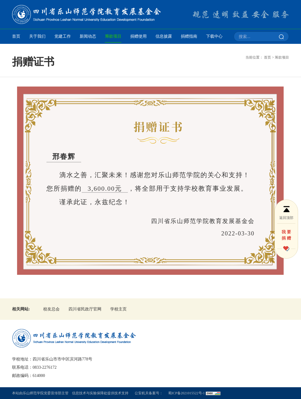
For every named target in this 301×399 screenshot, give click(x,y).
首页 (16, 36)
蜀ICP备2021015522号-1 (186, 393)
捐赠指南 (189, 36)
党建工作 (62, 36)
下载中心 (214, 36)
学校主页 (118, 309)
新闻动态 (88, 36)
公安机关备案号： (149, 393)
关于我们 (37, 36)
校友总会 (51, 309)
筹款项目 (113, 36)
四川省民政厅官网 (84, 309)
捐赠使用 (138, 36)
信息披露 (163, 36)
